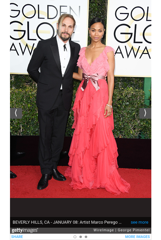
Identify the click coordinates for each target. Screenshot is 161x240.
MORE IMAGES (137, 237)
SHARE (17, 237)
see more (139, 222)
